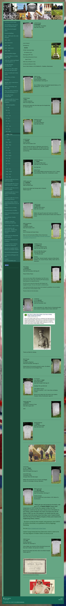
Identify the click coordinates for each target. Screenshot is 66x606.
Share (6, 265)
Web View (61, 599)
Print (5, 598)
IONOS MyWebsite (20, 602)
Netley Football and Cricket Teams (37, 528)
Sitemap (9, 598)
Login (61, 598)
